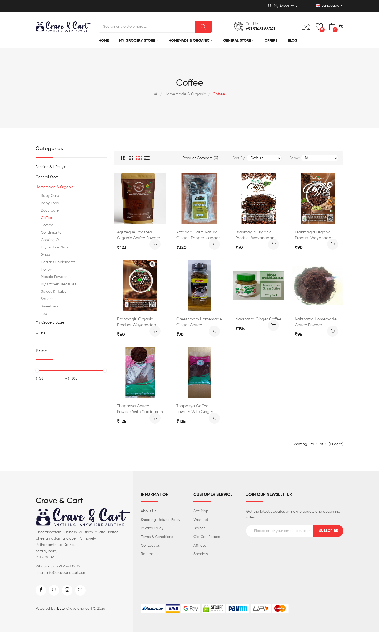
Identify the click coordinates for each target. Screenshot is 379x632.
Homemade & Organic (185, 94)
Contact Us (150, 545)
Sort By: (239, 158)
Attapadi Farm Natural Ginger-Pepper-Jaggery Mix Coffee (199, 235)
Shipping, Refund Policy (160, 520)
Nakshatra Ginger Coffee (258, 319)
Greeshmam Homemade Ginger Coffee (199, 322)
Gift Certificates (206, 537)
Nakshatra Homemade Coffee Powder (316, 322)
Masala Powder (54, 277)
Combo (47, 225)
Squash (47, 299)
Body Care (50, 210)
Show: (295, 158)
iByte (60, 608)
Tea (44, 314)
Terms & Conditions (157, 537)
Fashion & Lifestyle (51, 167)
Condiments (51, 232)
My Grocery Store (50, 322)
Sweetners (49, 306)
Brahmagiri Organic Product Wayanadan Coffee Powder (255, 235)
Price (42, 351)
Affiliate (199, 545)
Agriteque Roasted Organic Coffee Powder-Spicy (139, 235)
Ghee (45, 255)
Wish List (200, 520)
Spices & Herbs (53, 291)
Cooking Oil (50, 240)
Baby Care (50, 196)
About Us (148, 511)
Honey (46, 269)
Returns (147, 554)
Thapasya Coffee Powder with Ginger (194, 409)
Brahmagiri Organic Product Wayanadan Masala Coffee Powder (316, 235)
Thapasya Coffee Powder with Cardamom (140, 409)
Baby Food (50, 203)
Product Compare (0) (200, 158)
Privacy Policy (152, 528)
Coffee (219, 94)
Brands (199, 528)
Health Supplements (58, 262)
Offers (40, 332)
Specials (200, 554)
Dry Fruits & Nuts (54, 247)
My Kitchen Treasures (58, 284)
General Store (47, 177)
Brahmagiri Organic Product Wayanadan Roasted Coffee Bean (137, 322)
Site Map (200, 511)
